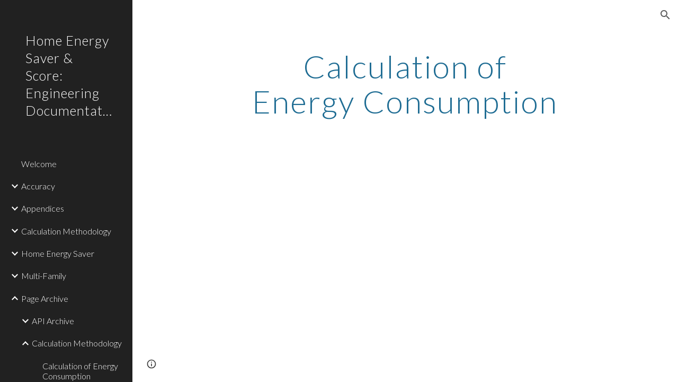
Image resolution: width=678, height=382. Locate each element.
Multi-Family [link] (43, 276)
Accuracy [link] (38, 186)
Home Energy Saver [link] (57, 253)
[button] (665, 15)
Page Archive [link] (44, 298)
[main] (405, 84)
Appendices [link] (42, 208)
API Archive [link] (53, 321)
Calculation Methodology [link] (66, 231)
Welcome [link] (39, 164)
